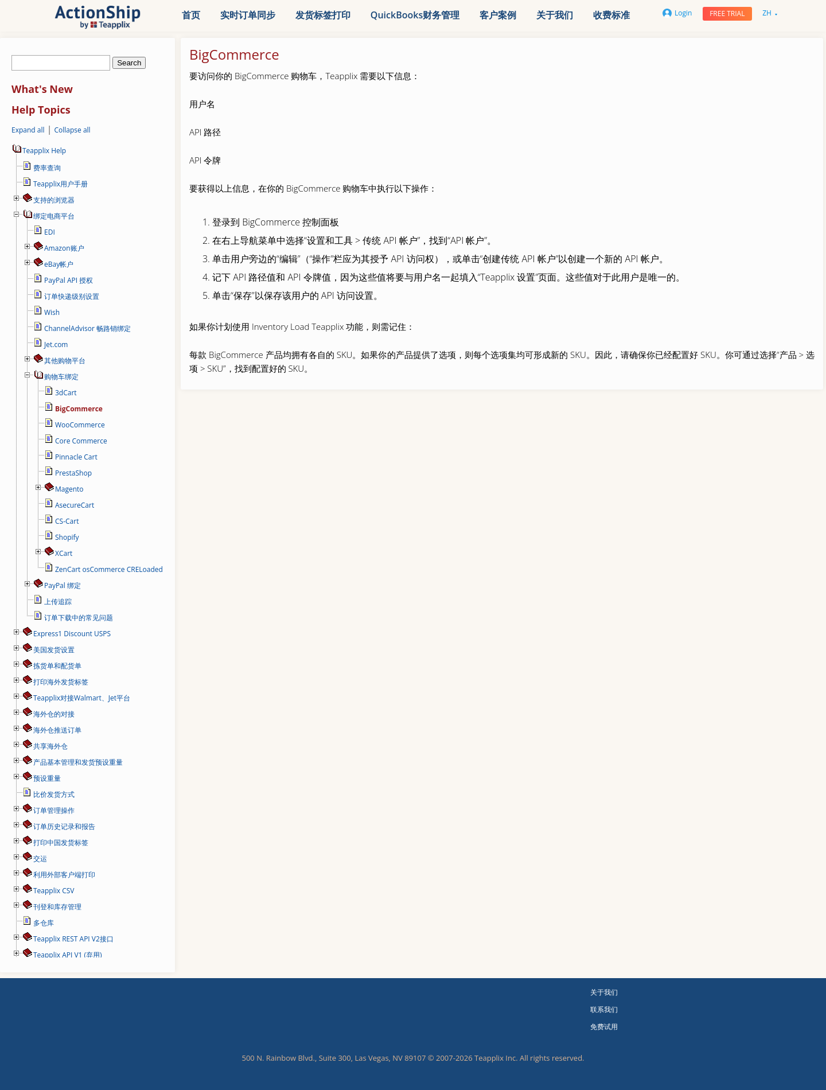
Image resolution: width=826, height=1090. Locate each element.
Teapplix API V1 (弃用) (67, 955)
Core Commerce (81, 441)
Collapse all (72, 130)
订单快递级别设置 (71, 296)
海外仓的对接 (54, 714)
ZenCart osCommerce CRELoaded (109, 569)
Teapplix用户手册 (60, 184)
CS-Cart (67, 521)
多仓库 (43, 923)
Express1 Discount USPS (72, 634)
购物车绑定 (61, 377)
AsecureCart (74, 505)
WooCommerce (80, 425)
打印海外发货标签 (60, 682)
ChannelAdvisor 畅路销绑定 (87, 328)
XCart (63, 553)
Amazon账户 (64, 248)
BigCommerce (79, 409)
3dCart (66, 393)
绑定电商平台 (54, 216)
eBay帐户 (58, 264)
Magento (69, 489)
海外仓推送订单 (57, 730)
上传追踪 (58, 601)
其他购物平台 (64, 360)
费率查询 (47, 168)
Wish (52, 312)
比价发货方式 (54, 794)
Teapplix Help (38, 150)
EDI (49, 232)
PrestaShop (73, 473)
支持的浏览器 (54, 200)
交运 (40, 858)
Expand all (28, 130)
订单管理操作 (54, 810)
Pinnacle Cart (76, 457)
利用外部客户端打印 (64, 874)
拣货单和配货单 (57, 666)
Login (677, 13)
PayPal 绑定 (62, 585)
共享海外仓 (50, 746)
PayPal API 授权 (68, 280)
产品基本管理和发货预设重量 (78, 762)
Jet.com (56, 344)
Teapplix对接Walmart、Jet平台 (81, 698)
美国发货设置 (54, 650)
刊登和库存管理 (57, 907)
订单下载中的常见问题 (78, 617)
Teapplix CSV (53, 891)
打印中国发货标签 (60, 842)
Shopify (67, 537)
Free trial (727, 13)
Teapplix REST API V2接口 (73, 939)
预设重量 (47, 778)
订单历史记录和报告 (64, 826)
